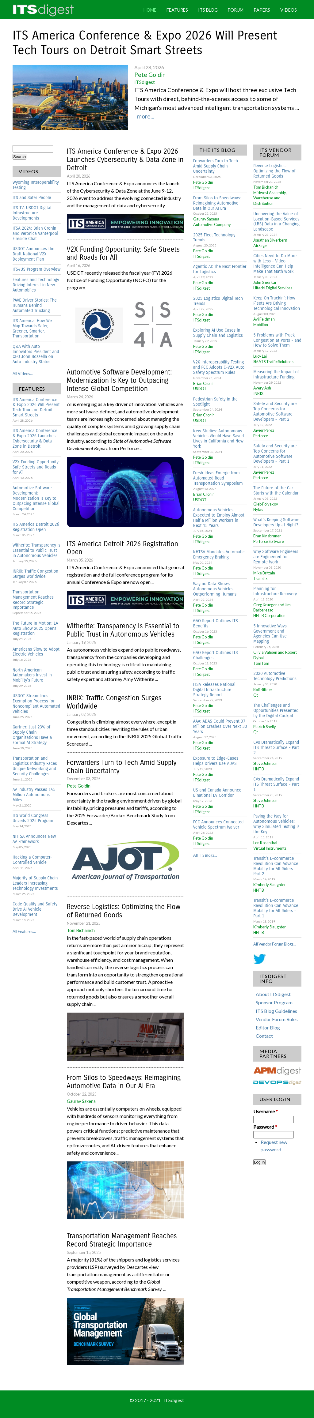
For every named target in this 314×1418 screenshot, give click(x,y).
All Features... (24, 931)
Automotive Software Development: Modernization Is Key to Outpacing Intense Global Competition (36, 498)
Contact (264, 1036)
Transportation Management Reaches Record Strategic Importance (33, 599)
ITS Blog (208, 10)
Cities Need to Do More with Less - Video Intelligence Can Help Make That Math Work (275, 263)
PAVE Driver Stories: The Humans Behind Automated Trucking (35, 305)
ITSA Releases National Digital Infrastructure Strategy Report (214, 690)
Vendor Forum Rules (277, 1019)
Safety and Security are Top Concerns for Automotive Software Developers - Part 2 (275, 411)
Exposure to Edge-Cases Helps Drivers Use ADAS (215, 761)
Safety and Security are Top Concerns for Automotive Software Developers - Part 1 (275, 453)
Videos (288, 10)
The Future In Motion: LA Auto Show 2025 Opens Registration (35, 628)
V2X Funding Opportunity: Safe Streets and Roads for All (36, 467)
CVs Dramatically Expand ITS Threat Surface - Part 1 (276, 784)
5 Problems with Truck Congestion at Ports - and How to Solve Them (277, 340)
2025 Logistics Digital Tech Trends (218, 301)
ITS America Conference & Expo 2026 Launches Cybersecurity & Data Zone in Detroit (35, 438)
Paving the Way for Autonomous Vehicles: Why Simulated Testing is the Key (276, 824)
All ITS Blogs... (205, 855)
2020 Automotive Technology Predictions (275, 676)
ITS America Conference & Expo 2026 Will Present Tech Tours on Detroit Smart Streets (145, 43)
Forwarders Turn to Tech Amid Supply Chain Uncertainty (122, 766)
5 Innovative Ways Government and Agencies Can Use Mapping (270, 633)
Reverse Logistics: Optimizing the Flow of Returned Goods (124, 911)
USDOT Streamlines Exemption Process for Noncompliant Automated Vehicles (36, 703)
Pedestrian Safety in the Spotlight (215, 402)
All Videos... (23, 373)
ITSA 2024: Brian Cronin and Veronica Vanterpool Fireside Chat (35, 233)
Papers (262, 10)
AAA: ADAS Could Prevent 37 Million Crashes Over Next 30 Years (220, 726)
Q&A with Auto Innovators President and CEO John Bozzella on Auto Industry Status (36, 354)
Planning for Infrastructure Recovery (275, 591)
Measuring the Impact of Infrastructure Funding (276, 374)
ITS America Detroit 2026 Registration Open (36, 527)
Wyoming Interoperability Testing (36, 185)
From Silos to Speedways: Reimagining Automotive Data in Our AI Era (124, 1082)
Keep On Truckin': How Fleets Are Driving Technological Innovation (276, 303)
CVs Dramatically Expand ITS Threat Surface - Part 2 (276, 747)
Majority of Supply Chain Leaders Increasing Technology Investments (35, 883)
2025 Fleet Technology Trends (214, 237)
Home (150, 10)
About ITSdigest (273, 994)
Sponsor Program (274, 1002)
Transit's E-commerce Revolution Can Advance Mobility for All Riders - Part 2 (275, 866)
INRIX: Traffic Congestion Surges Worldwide (35, 574)
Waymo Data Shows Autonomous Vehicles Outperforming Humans (214, 589)
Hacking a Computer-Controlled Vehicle (32, 860)
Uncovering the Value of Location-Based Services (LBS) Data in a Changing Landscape (276, 221)
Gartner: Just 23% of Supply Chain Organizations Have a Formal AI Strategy (32, 734)
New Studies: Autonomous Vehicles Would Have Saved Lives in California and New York (218, 438)
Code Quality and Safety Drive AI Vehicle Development (35, 909)
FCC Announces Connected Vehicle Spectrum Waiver (218, 824)
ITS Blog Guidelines (276, 1011)
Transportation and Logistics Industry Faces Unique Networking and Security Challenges (35, 766)
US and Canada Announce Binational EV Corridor (217, 793)
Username (265, 1111)
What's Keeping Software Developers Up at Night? (276, 522)
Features (177, 10)
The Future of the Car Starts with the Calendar (275, 490)
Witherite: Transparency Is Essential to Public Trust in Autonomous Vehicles (36, 550)
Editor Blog (268, 1027)
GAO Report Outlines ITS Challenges (215, 655)
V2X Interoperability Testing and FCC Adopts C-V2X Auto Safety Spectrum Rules (218, 367)
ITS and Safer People (32, 197)
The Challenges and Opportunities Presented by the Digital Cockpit (275, 710)
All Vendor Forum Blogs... (274, 944)
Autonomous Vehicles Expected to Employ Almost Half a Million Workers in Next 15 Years (218, 517)
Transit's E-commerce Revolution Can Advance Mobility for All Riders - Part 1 (275, 908)
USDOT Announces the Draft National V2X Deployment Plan (33, 254)
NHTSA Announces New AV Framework (34, 839)
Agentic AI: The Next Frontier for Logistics (220, 269)
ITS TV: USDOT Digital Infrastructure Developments (32, 213)
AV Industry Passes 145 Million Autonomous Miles (34, 795)
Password (265, 1127)
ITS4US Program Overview (36, 269)
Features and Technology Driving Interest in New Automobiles (36, 285)
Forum (235, 10)
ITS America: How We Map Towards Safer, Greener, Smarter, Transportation (32, 328)
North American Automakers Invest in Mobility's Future (32, 675)
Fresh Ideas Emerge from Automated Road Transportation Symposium (218, 478)
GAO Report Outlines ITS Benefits (215, 623)
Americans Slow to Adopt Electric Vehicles (36, 652)
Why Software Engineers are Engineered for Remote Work (275, 557)
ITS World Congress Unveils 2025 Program (33, 818)
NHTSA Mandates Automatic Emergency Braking (219, 554)
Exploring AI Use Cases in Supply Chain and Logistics (218, 333)
